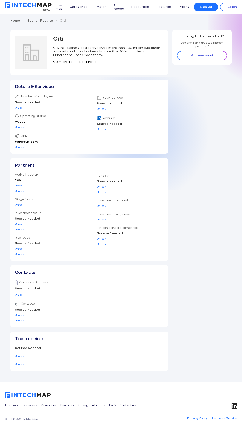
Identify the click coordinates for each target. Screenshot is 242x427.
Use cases (119, 6)
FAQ (112, 405)
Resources (140, 7)
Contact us (127, 405)
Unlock (19, 107)
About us (98, 405)
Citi (63, 20)
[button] (79, 7)
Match (102, 7)
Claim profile (63, 61)
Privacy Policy (197, 418)
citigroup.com (26, 141)
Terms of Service (224, 418)
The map (59, 6)
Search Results (40, 20)
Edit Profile (88, 61)
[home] (28, 5)
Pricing (184, 7)
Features (164, 7)
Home (15, 20)
